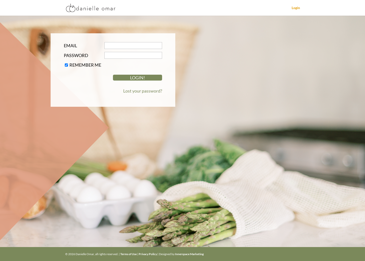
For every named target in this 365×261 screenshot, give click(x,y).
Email (70, 45)
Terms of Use (128, 254)
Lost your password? (142, 91)
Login (296, 8)
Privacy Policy (148, 254)
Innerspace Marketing (189, 254)
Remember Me (85, 65)
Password (76, 55)
